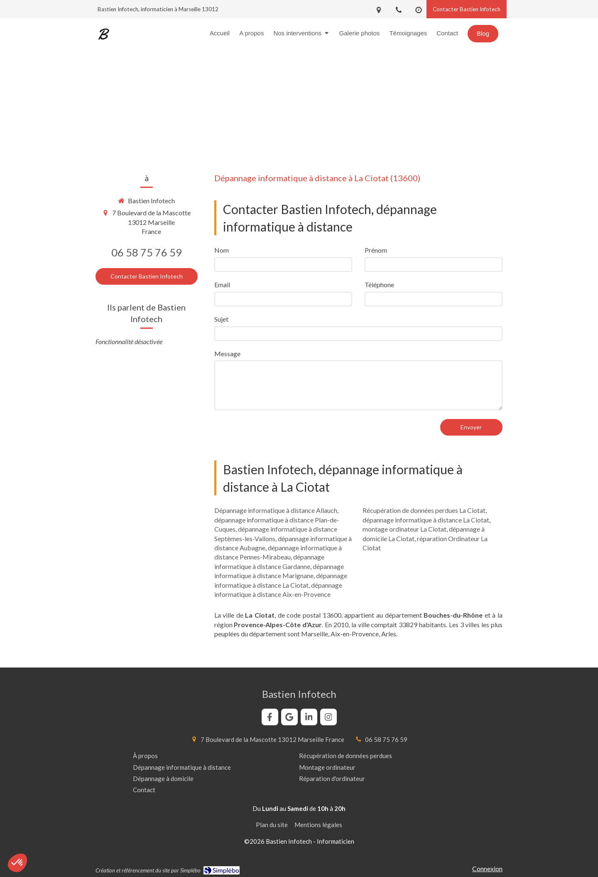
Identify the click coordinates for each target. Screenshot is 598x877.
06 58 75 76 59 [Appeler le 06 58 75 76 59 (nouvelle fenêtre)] (146, 252)
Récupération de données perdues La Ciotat (424, 510)
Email (222, 284)
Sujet (221, 319)
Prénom (376, 250)
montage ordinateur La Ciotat (404, 529)
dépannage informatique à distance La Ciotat (426, 520)
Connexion (487, 868)
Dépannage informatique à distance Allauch (275, 510)
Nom (221, 250)
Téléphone (379, 284)
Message (227, 353)
